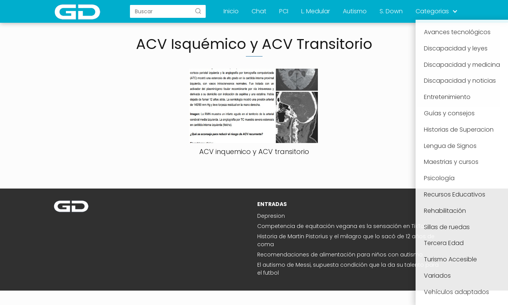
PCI (283, 11)
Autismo (355, 11)
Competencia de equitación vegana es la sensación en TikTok (342, 226)
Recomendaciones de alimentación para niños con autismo (340, 254)
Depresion (271, 216)
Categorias (432, 11)
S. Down (391, 11)
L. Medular (315, 11)
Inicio (231, 11)
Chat (259, 11)
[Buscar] (198, 11)
